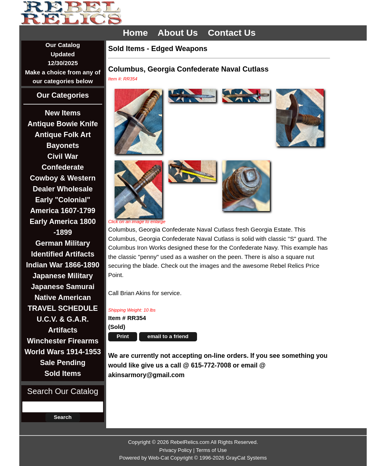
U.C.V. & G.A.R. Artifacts (62, 324)
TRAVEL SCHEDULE (63, 308)
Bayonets (62, 146)
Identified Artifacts (62, 254)
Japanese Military (63, 276)
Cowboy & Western (63, 178)
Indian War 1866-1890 (62, 265)
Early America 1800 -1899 (63, 227)
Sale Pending (62, 363)
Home (136, 33)
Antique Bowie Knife (63, 124)
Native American (63, 298)
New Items (62, 113)
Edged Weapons (179, 49)
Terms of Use (211, 450)
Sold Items (62, 374)
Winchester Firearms (63, 341)
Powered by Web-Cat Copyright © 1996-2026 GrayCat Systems (193, 458)
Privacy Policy (175, 450)
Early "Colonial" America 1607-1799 (62, 205)
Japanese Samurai (62, 287)
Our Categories (63, 95)
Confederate (62, 167)
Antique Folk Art (62, 135)
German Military (62, 243)
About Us (179, 33)
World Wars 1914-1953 (63, 352)
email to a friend (168, 336)
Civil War (62, 156)
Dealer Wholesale (62, 189)
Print (123, 336)
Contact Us (233, 33)
